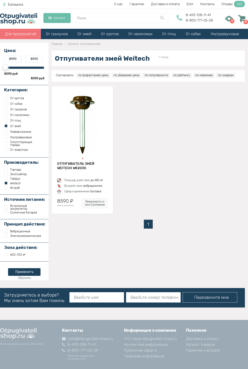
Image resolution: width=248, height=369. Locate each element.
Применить (24, 272)
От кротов (110, 34)
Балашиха (13, 4)
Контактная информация (146, 344)
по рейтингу (181, 75)
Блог (190, 4)
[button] (82, 158)
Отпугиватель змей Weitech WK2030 (75, 166)
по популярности (156, 75)
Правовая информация (144, 356)
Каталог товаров (200, 344)
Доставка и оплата (202, 339)
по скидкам (225, 75)
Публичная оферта (140, 350)
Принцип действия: (24, 224)
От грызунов (57, 34)
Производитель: (21, 162)
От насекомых (140, 34)
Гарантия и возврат (203, 350)
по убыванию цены (126, 75)
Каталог (57, 18)
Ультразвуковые (225, 34)
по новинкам (204, 75)
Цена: (10, 50)
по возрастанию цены (93, 75)
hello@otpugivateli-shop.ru (87, 339)
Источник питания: (24, 199)
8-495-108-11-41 (198, 15)
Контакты (207, 4)
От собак (193, 34)
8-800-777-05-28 (199, 20)
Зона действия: (20, 247)
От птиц (169, 34)
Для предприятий (20, 34)
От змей (84, 34)
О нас (118, 4)
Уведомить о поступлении (95, 203)
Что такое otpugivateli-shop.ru (150, 339)
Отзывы (233, 4)
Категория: (16, 90)
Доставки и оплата (165, 4)
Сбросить (24, 278)
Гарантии (137, 4)
